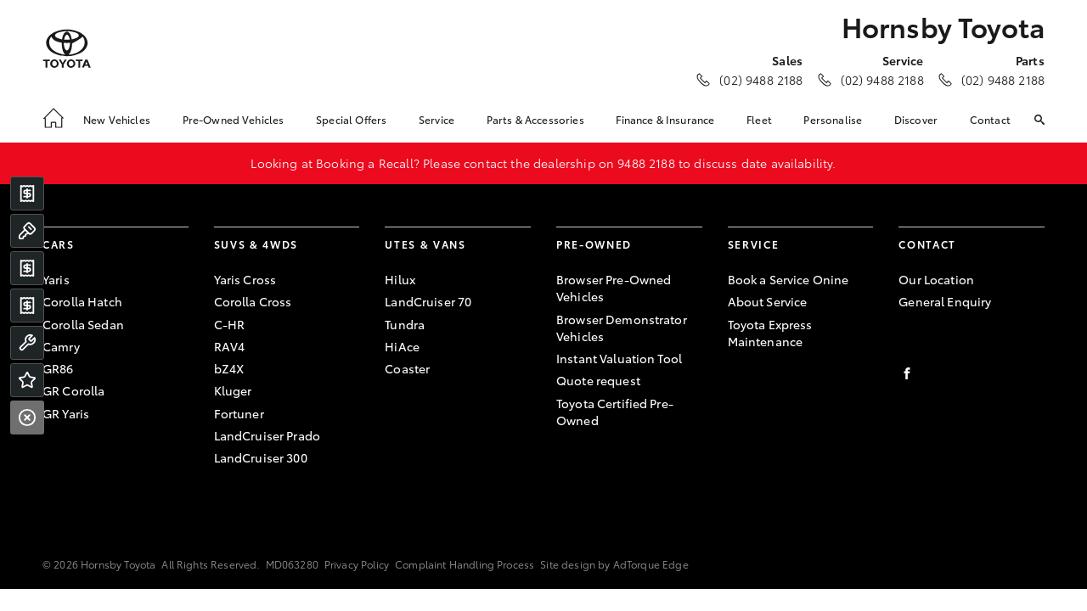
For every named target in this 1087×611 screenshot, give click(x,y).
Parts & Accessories (535, 119)
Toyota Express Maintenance (770, 333)
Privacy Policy (356, 564)
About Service (768, 301)
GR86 (58, 368)
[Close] (27, 417)
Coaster (407, 368)
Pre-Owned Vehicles (233, 119)
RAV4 (229, 346)
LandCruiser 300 (260, 457)
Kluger (233, 390)
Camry (61, 346)
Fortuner (239, 413)
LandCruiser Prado (267, 435)
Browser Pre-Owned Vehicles (613, 288)
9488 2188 (645, 162)
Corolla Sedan (83, 324)
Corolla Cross (253, 301)
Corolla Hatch (82, 301)
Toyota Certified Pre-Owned (614, 412)
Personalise (832, 119)
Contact (990, 119)
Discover (916, 119)
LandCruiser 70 (428, 301)
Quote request (598, 380)
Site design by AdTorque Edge (614, 564)
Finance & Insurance (665, 119)
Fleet (759, 119)
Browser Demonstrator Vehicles (621, 328)
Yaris (56, 279)
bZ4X (229, 368)
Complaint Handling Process (464, 564)
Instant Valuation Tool (619, 358)
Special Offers (351, 119)
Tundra (405, 324)
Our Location (936, 279)
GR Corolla (73, 390)
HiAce (402, 346)
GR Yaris (65, 413)
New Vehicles (116, 119)
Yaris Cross (245, 279)
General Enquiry (944, 301)
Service (436, 119)
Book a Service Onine (788, 279)
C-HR (229, 324)
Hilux (400, 279)
